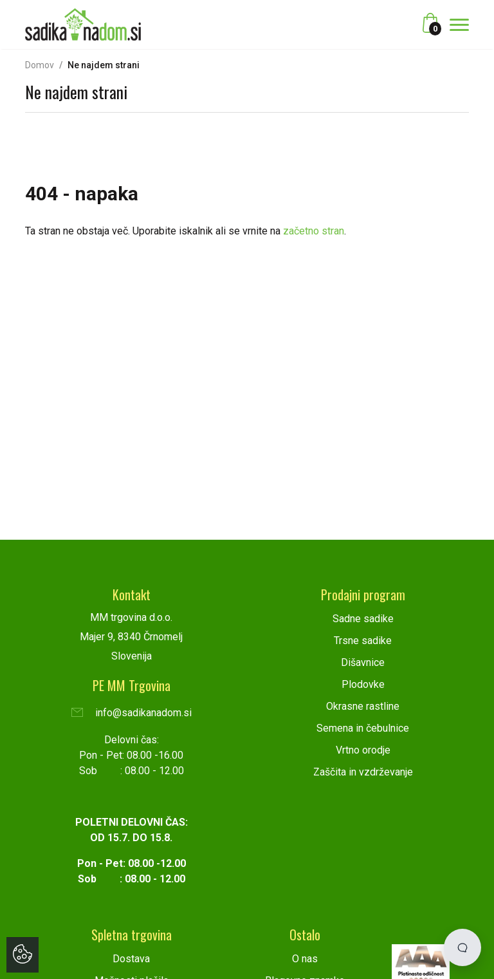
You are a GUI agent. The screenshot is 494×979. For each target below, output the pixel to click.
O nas (305, 959)
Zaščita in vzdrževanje (363, 772)
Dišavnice (363, 662)
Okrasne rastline (362, 706)
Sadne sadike (363, 619)
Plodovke (363, 684)
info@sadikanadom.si (131, 713)
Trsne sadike (363, 640)
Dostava (131, 959)
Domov (39, 65)
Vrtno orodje (363, 750)
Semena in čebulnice (362, 728)
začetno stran (313, 231)
